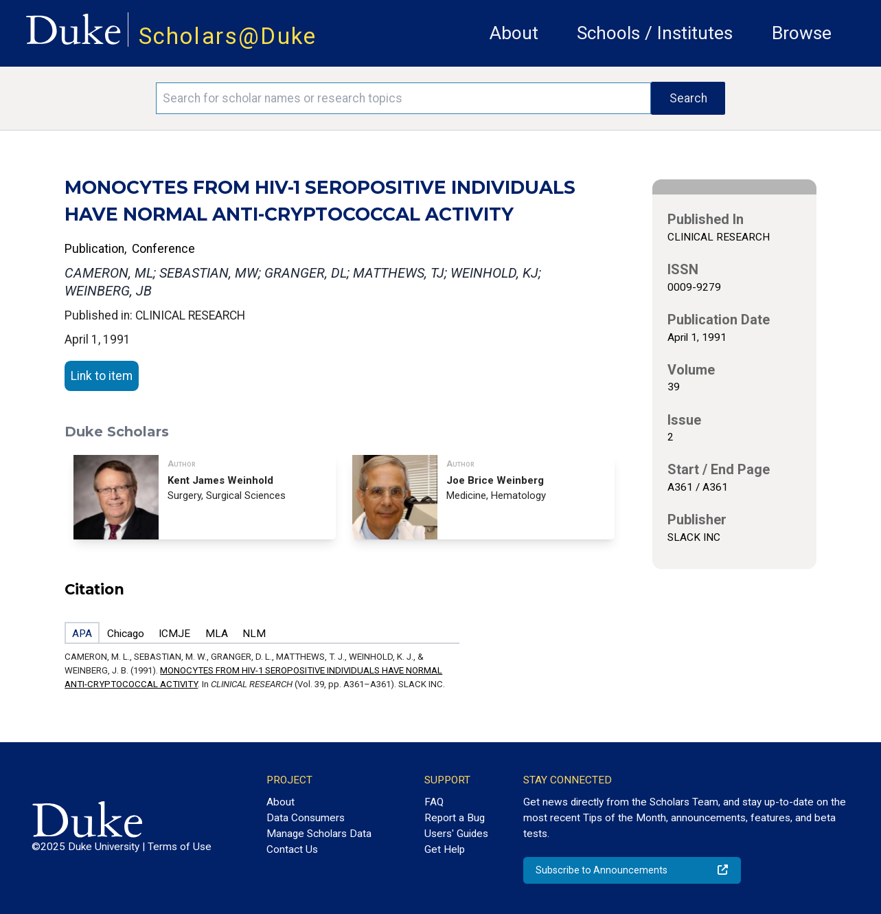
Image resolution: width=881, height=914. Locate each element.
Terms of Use (179, 846)
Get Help (444, 849)
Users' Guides (456, 833)
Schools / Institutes (655, 33)
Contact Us (292, 849)
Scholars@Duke (228, 36)
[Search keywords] (404, 98)
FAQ (434, 802)
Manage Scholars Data (318, 833)
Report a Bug (454, 818)
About (514, 33)
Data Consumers (305, 818)
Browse (802, 33)
